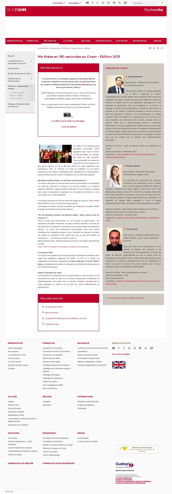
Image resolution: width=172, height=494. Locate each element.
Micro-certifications (50, 388)
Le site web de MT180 (53, 307)
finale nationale (82, 84)
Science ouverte (15, 98)
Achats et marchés (50, 452)
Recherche (55, 48)
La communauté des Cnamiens (20, 448)
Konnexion (9, 492)
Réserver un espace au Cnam (54, 448)
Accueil (11, 56)
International (85, 397)
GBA (90, 79)
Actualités (46, 402)
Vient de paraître (14, 408)
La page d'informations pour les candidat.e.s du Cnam (64, 318)
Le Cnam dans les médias (88, 441)
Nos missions (13, 351)
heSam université (86, 281)
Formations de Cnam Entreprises (56, 438)
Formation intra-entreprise (58, 463)
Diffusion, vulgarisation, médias (76, 48)
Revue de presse (51, 312)
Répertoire (47, 405)
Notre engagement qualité (53, 385)
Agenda (11, 402)
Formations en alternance (53, 441)
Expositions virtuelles (16, 412)
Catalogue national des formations (56, 365)
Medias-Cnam (13, 405)
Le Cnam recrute (14, 362)
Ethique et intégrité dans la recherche (19, 105)
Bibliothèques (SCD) (16, 415)
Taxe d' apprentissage (51, 455)
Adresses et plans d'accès (18, 365)
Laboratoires (13, 68)
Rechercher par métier (51, 358)
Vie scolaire (12, 438)
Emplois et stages (15, 454)
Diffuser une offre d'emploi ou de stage (58, 445)
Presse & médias (16, 95)
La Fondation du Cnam (17, 355)
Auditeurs (13, 433)
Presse (81, 433)
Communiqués (83, 438)
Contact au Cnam (52, 324)
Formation (49, 343)
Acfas (79, 206)
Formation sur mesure (20, 463)
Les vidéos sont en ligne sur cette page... (68, 121)
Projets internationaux (86, 405)
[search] (144, 3)
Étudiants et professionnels (88, 402)
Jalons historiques (15, 348)
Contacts (11, 368)
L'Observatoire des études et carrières (23, 451)
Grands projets (13, 358)
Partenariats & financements (14, 79)
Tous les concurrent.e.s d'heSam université (124, 298)
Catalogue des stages (51, 375)
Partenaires (82, 408)
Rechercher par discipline (53, 355)
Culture (12, 397)
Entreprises (49, 433)
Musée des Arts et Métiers (18, 425)
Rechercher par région (51, 362)
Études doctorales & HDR (19, 74)
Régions (47, 397)
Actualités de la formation (52, 348)
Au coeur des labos (16, 92)
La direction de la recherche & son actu (17, 62)
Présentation (43, 48)
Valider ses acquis (50, 382)
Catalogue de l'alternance (53, 378)
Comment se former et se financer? (56, 351)
